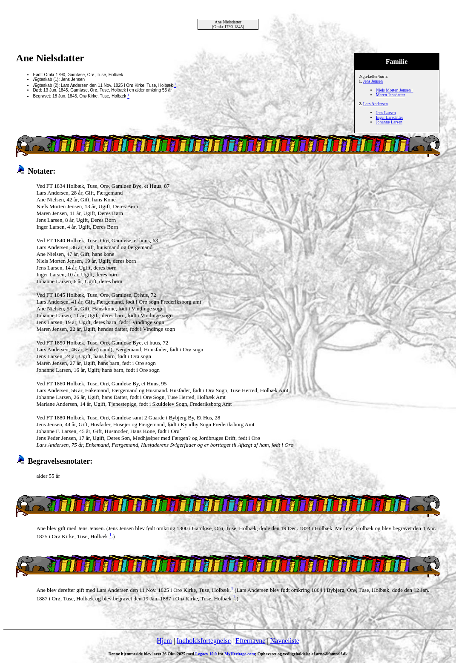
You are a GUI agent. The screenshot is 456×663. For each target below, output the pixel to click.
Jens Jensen (373, 81)
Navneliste (284, 640)
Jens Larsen (386, 112)
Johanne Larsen (389, 122)
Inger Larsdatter (389, 117)
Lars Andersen (375, 103)
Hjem (164, 640)
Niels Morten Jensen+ (394, 90)
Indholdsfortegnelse (204, 640)
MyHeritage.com (239, 654)
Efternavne (250, 640)
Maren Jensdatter (390, 94)
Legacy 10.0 (206, 654)
